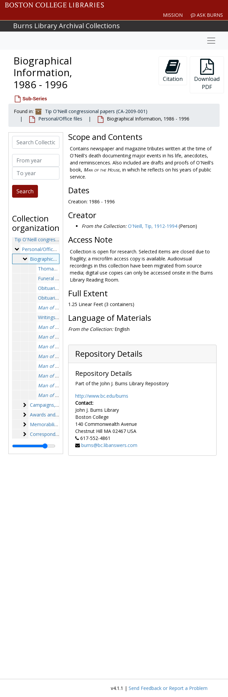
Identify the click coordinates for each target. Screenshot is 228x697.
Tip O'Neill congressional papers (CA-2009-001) (96, 111)
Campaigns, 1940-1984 (55, 405)
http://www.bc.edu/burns (101, 396)
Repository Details (108, 353)
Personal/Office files (60, 118)
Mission (173, 15)
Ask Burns (207, 15)
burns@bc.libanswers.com (109, 445)
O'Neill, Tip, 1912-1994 (152, 226)
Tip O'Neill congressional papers (49, 239)
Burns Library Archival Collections (66, 25)
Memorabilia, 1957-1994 (56, 424)
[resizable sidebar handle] (33, 446)
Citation (173, 71)
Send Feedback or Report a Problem (168, 688)
